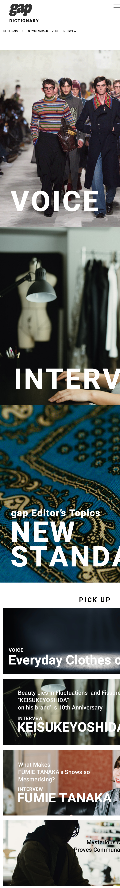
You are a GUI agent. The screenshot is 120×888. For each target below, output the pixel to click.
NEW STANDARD (38, 31)
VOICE (55, 31)
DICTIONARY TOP (13, 31)
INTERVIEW (69, 31)
